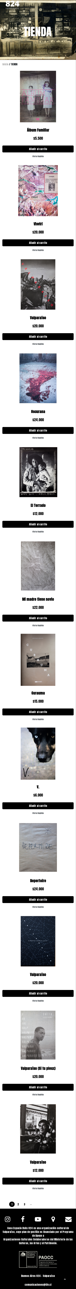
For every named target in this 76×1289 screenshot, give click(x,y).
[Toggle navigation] (69, 7)
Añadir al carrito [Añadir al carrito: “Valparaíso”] (38, 337)
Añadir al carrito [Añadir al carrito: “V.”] (38, 806)
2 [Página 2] (18, 1204)
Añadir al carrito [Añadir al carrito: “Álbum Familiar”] (38, 149)
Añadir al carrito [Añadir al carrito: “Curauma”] (38, 712)
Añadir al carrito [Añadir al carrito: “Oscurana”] (38, 430)
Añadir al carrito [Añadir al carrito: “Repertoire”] (38, 899)
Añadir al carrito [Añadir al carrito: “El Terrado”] (38, 524)
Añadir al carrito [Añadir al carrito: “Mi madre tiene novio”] (38, 618)
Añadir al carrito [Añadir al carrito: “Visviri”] (38, 243)
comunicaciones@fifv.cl (38, 1284)
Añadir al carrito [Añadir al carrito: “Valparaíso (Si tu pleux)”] (38, 1087)
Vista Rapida (38, 156)
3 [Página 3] (24, 1204)
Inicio (5, 64)
